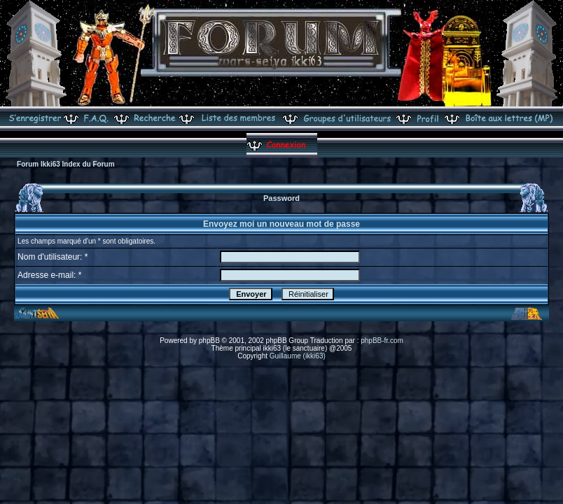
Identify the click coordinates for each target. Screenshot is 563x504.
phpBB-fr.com (382, 340)
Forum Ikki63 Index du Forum (65, 164)
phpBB (209, 340)
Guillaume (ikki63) (298, 356)
